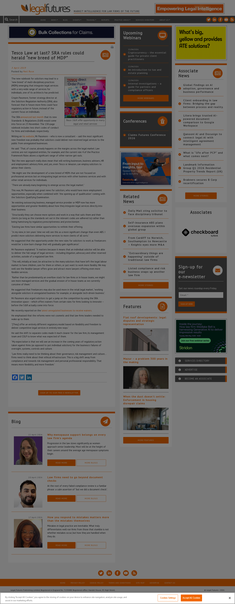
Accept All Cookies (191, 597)
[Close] (229, 598)
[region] (117, 598)
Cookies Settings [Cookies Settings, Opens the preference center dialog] (168, 597)
